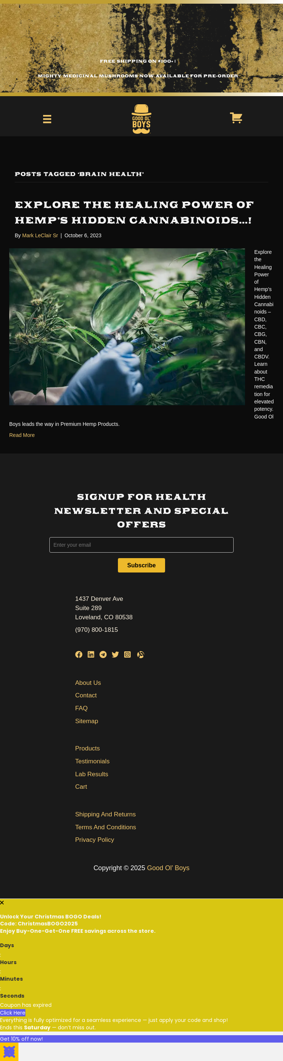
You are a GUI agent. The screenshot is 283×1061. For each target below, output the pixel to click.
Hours (8, 962)
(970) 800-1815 (96, 629)
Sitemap (86, 721)
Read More (22, 435)
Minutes (11, 979)
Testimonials (92, 761)
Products (87, 748)
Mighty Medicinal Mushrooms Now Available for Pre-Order (138, 75)
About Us (88, 682)
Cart (81, 786)
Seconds (12, 995)
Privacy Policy (94, 839)
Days (7, 945)
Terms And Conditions (105, 827)
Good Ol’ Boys (168, 868)
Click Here (12, 1012)
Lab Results (91, 774)
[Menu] (47, 119)
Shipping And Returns (105, 814)
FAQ (81, 708)
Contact (86, 695)
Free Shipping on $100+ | (138, 61)
